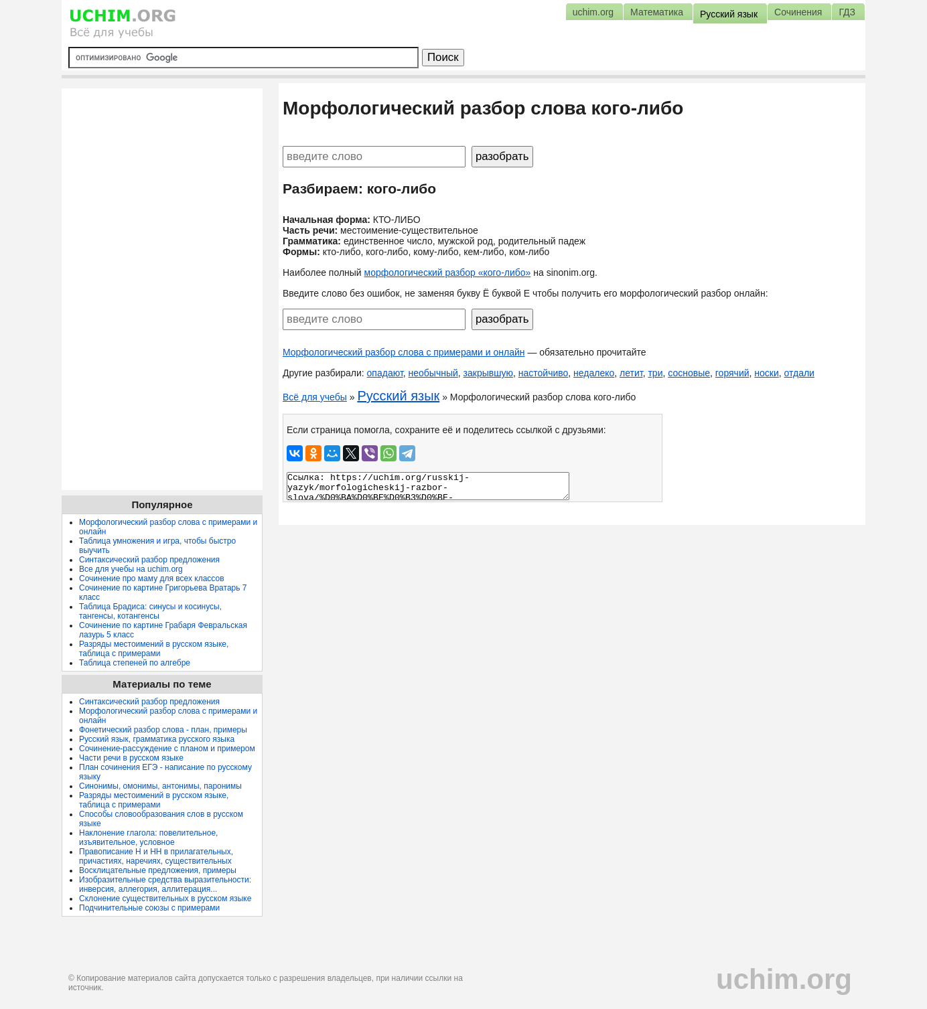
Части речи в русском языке (131, 758)
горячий (732, 373)
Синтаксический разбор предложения (149, 559)
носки (766, 373)
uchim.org (784, 979)
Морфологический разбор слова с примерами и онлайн (404, 352)
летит (631, 373)
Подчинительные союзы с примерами (149, 908)
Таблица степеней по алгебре (134, 663)
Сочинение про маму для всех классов (151, 578)
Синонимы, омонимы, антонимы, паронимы (160, 786)
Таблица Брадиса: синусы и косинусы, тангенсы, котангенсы (150, 611)
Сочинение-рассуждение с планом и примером (167, 748)
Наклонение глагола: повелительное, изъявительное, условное (148, 837)
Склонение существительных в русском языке (165, 898)
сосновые (689, 373)
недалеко (593, 373)
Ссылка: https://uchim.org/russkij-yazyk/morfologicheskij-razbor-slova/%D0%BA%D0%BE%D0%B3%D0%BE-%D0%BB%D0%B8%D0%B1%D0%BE (428, 486)
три (655, 373)
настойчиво (543, 373)
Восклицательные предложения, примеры (157, 870)
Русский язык (398, 395)
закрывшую (488, 373)
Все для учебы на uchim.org (131, 569)
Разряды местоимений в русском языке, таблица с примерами (153, 648)
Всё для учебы (315, 397)
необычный (433, 373)
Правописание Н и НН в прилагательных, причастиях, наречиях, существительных (156, 856)
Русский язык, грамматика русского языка (156, 739)
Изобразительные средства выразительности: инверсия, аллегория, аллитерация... (165, 884)
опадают (385, 373)
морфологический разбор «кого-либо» (447, 272)
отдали (799, 373)
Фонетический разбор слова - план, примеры (163, 729)
